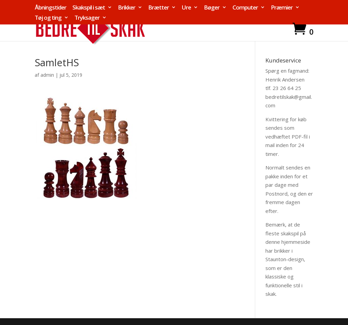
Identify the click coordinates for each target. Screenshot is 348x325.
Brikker (126, 7)
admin (47, 75)
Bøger (212, 7)
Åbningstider (50, 7)
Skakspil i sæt (88, 7)
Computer (245, 7)
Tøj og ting (48, 18)
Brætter (158, 7)
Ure (186, 7)
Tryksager (87, 18)
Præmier (282, 7)
